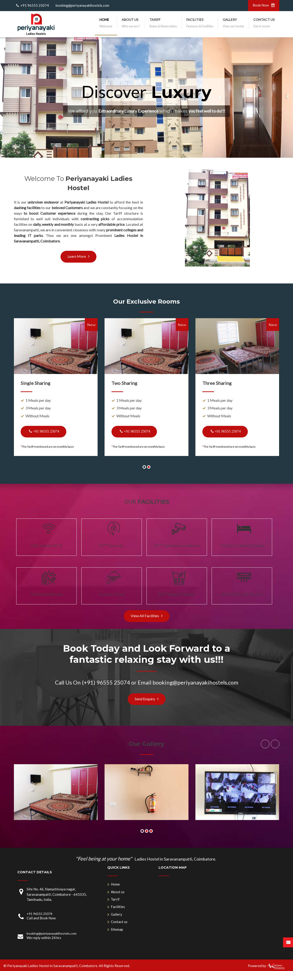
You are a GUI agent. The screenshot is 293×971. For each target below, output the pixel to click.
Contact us (119, 922)
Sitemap (117, 929)
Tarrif (115, 899)
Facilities (118, 907)
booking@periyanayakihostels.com (82, 5)
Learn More (78, 256)
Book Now (264, 5)
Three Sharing (217, 383)
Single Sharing (35, 383)
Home (115, 884)
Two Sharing (124, 383)
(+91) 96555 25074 (106, 682)
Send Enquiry (147, 699)
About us (117, 892)
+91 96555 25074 (34, 5)
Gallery (116, 914)
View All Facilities (146, 615)
